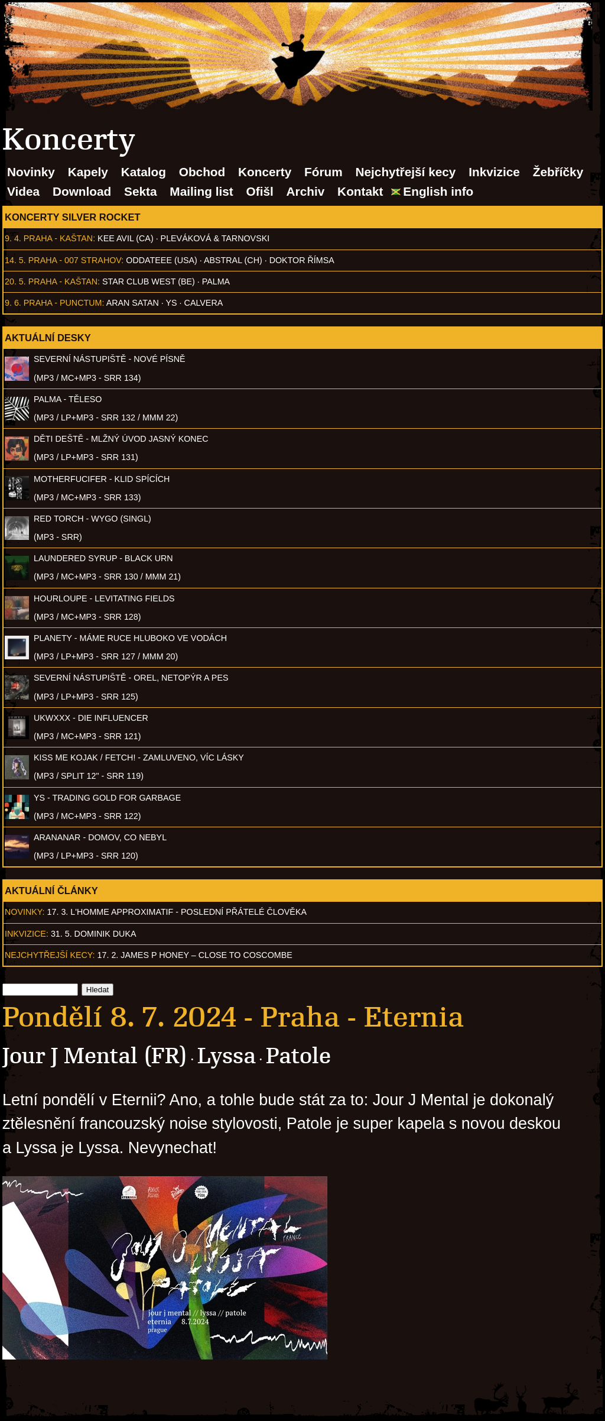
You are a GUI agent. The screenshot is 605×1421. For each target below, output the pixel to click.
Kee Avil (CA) (125, 238)
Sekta (140, 191)
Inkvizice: (26, 933)
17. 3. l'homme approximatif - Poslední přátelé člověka (177, 912)
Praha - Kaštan (58, 238)
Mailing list (201, 191)
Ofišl (260, 191)
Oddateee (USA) (161, 260)
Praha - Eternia (362, 1017)
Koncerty (264, 172)
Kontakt (360, 191)
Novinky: (25, 912)
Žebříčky (558, 172)
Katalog (143, 172)
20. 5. (15, 281)
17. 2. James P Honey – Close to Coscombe (194, 955)
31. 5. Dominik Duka (93, 933)
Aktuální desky (48, 337)
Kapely (88, 172)
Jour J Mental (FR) (94, 1056)
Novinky (31, 172)
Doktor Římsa (301, 260)
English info (438, 191)
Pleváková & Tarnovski (215, 238)
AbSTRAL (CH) (233, 260)
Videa (23, 191)
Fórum (323, 172)
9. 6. (13, 302)
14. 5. (15, 260)
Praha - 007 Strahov (75, 260)
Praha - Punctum (63, 302)
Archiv (306, 191)
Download (82, 191)
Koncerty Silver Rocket (73, 217)
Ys (171, 302)
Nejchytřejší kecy (405, 172)
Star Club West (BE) (148, 281)
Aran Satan (132, 302)
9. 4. (13, 238)
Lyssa (226, 1056)
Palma (216, 281)
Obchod (202, 172)
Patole (298, 1056)
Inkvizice (494, 172)
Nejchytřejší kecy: (50, 955)
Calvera (203, 302)
